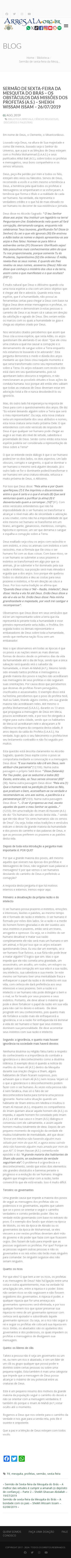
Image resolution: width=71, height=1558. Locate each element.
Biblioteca (43, 57)
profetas (29, 1473)
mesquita (17, 1473)
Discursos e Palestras (18, 122)
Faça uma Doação (41, 1531)
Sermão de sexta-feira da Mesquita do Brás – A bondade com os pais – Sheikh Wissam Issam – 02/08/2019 (32, 1503)
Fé (8, 1473)
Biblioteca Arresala (20, 119)
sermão (41, 1473)
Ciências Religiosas (46, 119)
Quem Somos (12, 1531)
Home (30, 57)
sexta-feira (53, 1473)
